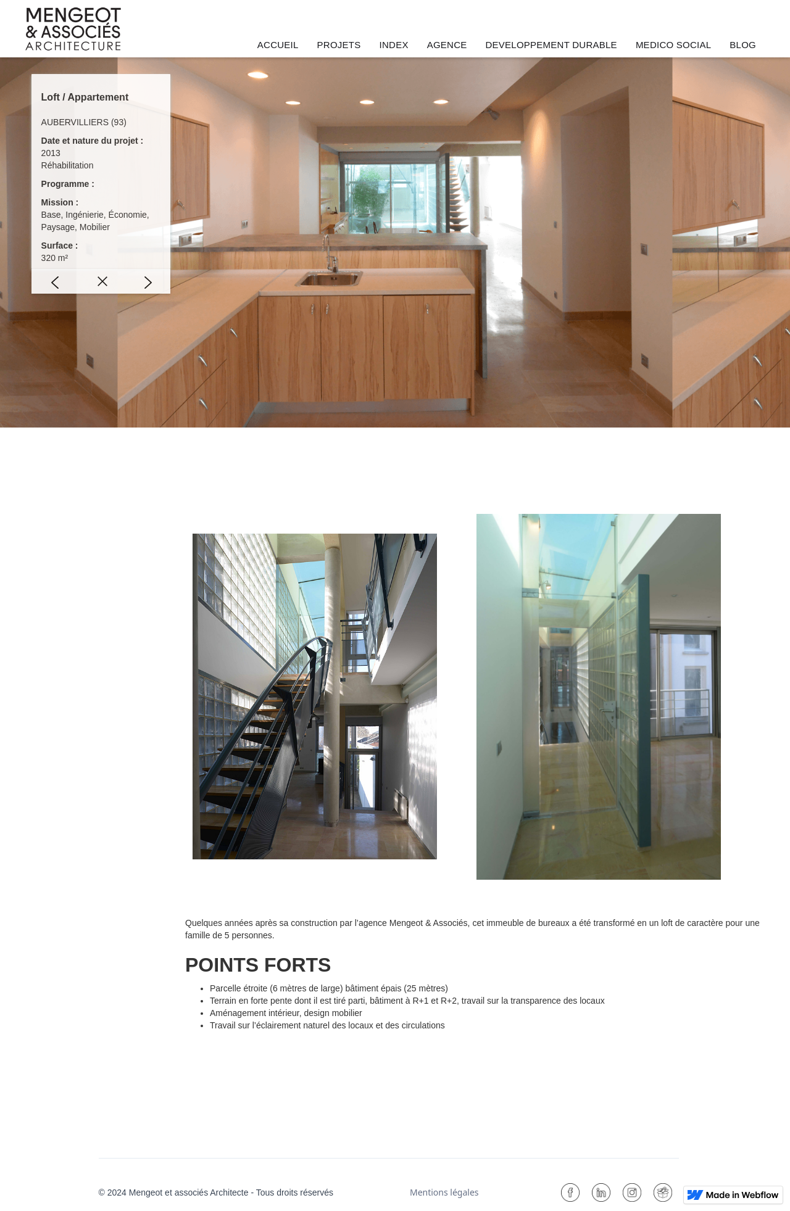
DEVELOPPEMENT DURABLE (551, 44)
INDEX (394, 44)
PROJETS (339, 44)
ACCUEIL (278, 44)
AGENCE (447, 44)
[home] (73, 29)
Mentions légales (444, 1192)
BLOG (743, 44)
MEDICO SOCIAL (673, 44)
